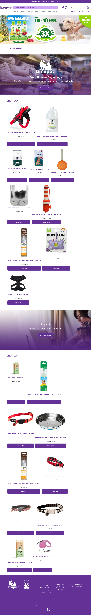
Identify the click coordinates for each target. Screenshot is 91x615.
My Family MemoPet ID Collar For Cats (55, 476)
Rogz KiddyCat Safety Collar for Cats (20, 433)
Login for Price (21, 136)
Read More (21, 144)
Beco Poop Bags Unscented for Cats (19, 562)
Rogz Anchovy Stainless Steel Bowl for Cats (50, 438)
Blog (49, 11)
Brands (23, 11)
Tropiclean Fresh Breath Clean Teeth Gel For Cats (44, 394)
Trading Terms (45, 585)
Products (16, 11)
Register (80, 11)
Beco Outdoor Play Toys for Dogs (62, 172)
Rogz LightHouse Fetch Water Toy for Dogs (46, 214)
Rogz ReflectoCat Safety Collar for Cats (50, 525)
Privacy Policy (45, 590)
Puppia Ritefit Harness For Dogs (18, 294)
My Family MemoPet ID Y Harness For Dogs (21, 132)
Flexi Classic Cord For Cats (42, 556)
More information (45, 87)
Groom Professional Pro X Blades (18, 208)
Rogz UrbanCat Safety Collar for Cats (20, 523)
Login (87, 11)
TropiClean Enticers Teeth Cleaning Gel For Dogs (24, 260)
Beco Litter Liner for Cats (16, 378)
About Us (37, 11)
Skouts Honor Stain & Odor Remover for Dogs (52, 136)
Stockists (30, 11)
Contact (54, 11)
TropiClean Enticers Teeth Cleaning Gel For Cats (23, 483)
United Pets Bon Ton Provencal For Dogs (56, 255)
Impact (44, 11)
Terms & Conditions (45, 588)
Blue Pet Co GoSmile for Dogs (17, 168)
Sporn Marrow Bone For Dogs (39, 169)
